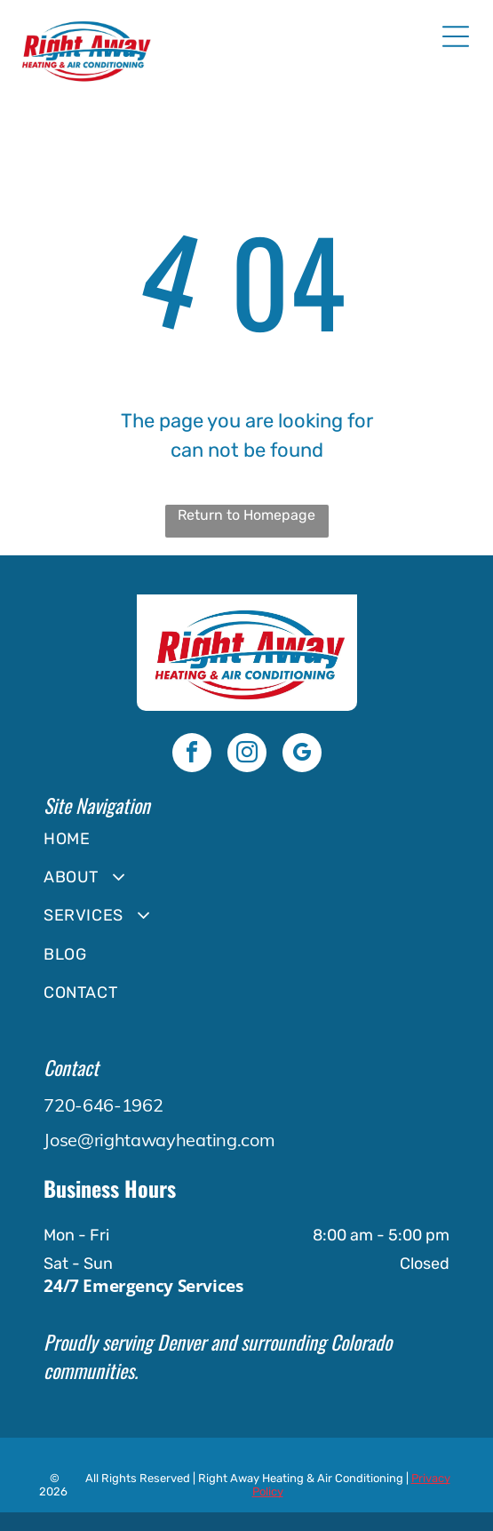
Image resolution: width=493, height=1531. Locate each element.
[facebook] (191, 755)
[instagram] (246, 755)
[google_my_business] (302, 755)
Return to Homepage (246, 514)
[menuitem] (246, 838)
